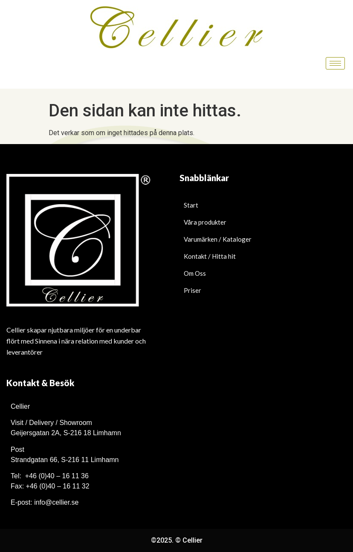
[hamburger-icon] (335, 63)
